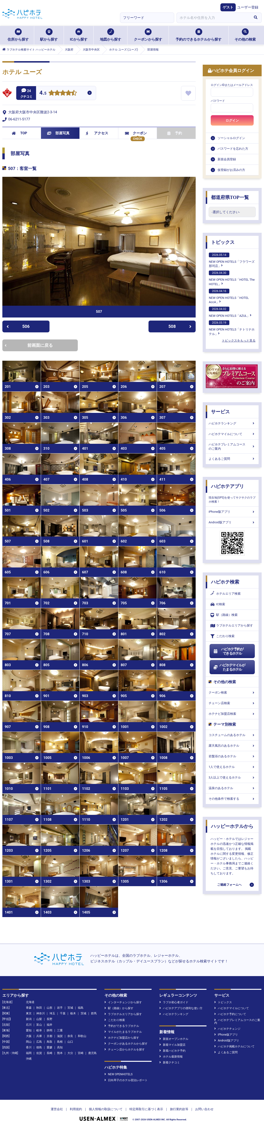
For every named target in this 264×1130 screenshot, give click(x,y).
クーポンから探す (148, 35)
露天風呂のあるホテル (232, 745)
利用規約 (76, 1109)
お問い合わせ (204, 1109)
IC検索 (217, 604)
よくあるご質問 (232, 459)
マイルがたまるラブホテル (123, 1031)
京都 (49, 1036)
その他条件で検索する (232, 798)
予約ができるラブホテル (121, 1026)
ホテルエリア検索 (225, 593)
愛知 (29, 1030)
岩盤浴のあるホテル (232, 756)
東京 (29, 1013)
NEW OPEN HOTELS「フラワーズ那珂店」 (232, 260)
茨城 (83, 1013)
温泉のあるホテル (232, 788)
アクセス (97, 133)
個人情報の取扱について (106, 1109)
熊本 (60, 1053)
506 (18, 326)
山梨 (39, 1019)
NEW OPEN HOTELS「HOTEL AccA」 (229, 296)
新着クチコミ (169, 1062)
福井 (49, 1024)
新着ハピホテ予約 (172, 1050)
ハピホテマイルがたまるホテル (229, 667)
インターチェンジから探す (123, 1002)
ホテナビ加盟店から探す (121, 1037)
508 (180, 326)
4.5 (42, 93)
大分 (70, 1053)
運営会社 (57, 1109)
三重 (60, 1030)
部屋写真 (58, 133)
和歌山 (82, 1036)
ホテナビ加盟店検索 (232, 713)
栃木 (73, 1013)
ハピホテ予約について (230, 1014)
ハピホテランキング (232, 423)
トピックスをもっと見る (239, 340)
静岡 (49, 1030)
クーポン (136, 133)
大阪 (29, 1036)
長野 (49, 1019)
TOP (19, 133)
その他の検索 (245, 35)
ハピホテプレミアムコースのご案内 (232, 446)
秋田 (39, 1007)
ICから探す (78, 35)
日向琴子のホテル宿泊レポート (126, 1080)
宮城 (70, 1007)
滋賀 (60, 1036)
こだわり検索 (222, 636)
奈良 (70, 1036)
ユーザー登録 (247, 7)
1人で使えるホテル (232, 767)
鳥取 (49, 1041)
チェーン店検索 (232, 703)
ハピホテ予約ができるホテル (228, 651)
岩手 (60, 1007)
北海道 (30, 1002)
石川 (29, 1024)
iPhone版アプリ (232, 511)
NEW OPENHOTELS (118, 1074)
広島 (39, 1041)
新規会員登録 (227, 159)
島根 (60, 1041)
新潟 (29, 1019)
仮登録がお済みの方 (231, 170)
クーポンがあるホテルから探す (126, 1043)
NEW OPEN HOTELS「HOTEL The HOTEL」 (232, 278)
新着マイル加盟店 (172, 1044)
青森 (29, 1007)
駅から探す (49, 35)
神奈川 (40, 1013)
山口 (70, 1041)
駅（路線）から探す (118, 1008)
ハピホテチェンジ (227, 1028)
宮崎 (80, 1053)
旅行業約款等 (179, 1109)
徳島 (39, 1047)
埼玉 (52, 1013)
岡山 (29, 1041)
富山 (39, 1024)
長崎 (49, 1053)
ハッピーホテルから (232, 826)
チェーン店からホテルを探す (124, 1049)
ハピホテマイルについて (232, 434)
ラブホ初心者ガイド (173, 1002)
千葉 (63, 1013)
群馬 (94, 1013)
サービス (220, 411)
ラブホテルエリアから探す (231, 626)
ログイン (232, 120)
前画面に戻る (29, 345)
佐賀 (39, 1053)
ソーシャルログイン (231, 138)
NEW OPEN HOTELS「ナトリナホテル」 (232, 327)
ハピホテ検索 (225, 581)
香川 (29, 1047)
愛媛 (49, 1047)
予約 (174, 133)
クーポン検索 (232, 692)
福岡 (29, 1053)
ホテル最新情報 (171, 1056)
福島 (80, 1007)
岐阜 (39, 1030)
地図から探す (110, 35)
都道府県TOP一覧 (230, 197)
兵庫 (39, 1036)
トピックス (223, 242)
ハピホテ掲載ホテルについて (234, 1046)
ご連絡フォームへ (229, 884)
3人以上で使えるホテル (232, 777)
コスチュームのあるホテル (232, 735)
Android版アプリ (232, 522)
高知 (60, 1047)
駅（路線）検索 (224, 615)
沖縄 (29, 1058)
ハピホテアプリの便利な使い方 (180, 1008)
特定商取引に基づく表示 (146, 1109)
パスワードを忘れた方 (233, 148)
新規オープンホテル (173, 1039)
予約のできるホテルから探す (199, 35)
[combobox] (213, 18)
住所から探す (18, 35)
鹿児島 (92, 1053)
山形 (49, 1007)
